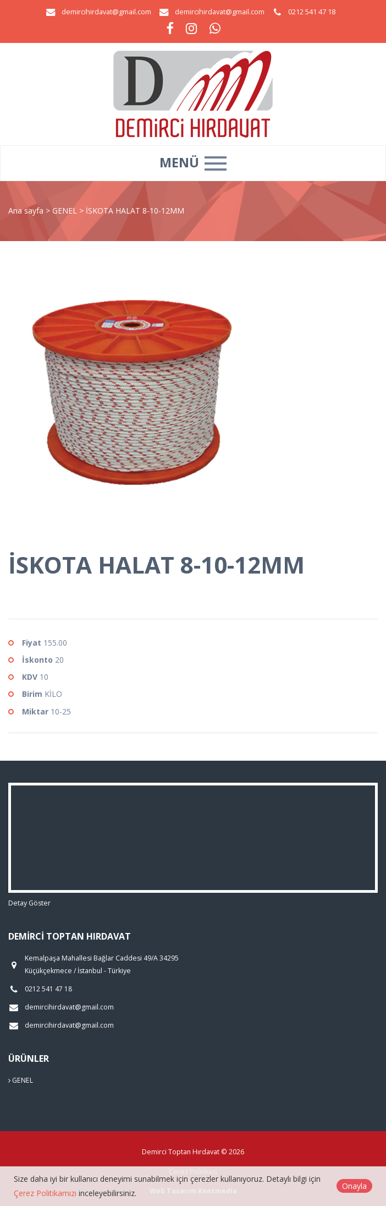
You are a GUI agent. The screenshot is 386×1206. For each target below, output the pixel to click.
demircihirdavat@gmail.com (106, 12)
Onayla (354, 1186)
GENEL (65, 210)
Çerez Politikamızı (45, 1193)
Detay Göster (29, 903)
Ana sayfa (25, 210)
